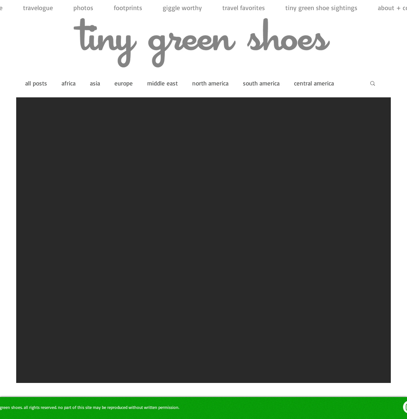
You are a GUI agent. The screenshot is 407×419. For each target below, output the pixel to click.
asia (95, 83)
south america (261, 83)
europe (123, 83)
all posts (36, 83)
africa (69, 83)
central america (314, 83)
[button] (372, 84)
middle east (162, 83)
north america (210, 83)
